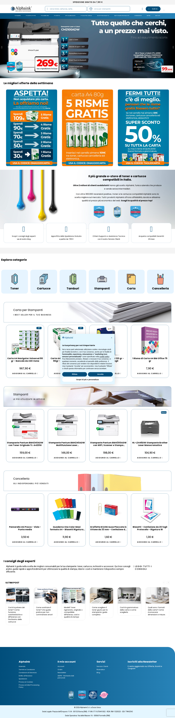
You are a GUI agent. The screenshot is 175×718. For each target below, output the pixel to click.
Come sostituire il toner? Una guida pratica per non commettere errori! (44, 611)
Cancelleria (21, 479)
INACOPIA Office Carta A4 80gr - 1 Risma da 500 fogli (150, 359)
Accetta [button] (100, 374)
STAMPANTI (71, 16)
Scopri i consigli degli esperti (24, 236)
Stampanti (20, 394)
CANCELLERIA (86, 16)
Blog (154, 16)
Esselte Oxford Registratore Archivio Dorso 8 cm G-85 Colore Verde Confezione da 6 (108, 528)
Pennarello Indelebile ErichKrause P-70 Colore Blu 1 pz (67, 528)
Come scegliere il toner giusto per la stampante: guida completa (100, 611)
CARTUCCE (33, 16)
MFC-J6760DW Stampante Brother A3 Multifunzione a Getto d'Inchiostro (150, 444)
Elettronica (102, 16)
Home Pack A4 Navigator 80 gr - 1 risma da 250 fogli (25, 359)
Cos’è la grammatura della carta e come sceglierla (129, 609)
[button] (1, 47)
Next (168, 582)
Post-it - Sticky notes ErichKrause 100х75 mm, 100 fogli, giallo (150, 528)
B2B (145, 16)
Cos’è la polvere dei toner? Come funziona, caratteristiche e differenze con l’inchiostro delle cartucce (16, 614)
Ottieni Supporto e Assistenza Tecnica (109, 236)
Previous (164, 582)
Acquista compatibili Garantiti (151, 236)
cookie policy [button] (104, 357)
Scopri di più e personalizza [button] (87, 380)
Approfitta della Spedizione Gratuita (66, 236)
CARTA (58, 16)
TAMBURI (47, 16)
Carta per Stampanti (28, 310)
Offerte (135, 16)
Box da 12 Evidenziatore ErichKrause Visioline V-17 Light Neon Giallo (25, 528)
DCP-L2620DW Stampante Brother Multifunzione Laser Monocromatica (25, 444)
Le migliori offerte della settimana (28, 83)
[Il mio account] (142, 9)
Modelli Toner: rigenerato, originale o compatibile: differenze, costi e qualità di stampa (73, 612)
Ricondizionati (120, 16)
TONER (21, 16)
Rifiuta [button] (74, 374)
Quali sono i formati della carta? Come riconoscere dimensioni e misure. (156, 611)
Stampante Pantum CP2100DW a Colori (108, 444)
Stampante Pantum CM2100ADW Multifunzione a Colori (66, 444)
